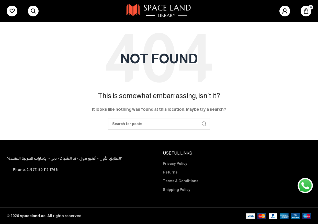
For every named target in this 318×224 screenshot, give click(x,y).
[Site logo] (159, 10)
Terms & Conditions (180, 181)
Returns (170, 172)
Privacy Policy (175, 163)
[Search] (33, 11)
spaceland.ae (33, 215)
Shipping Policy (176, 190)
